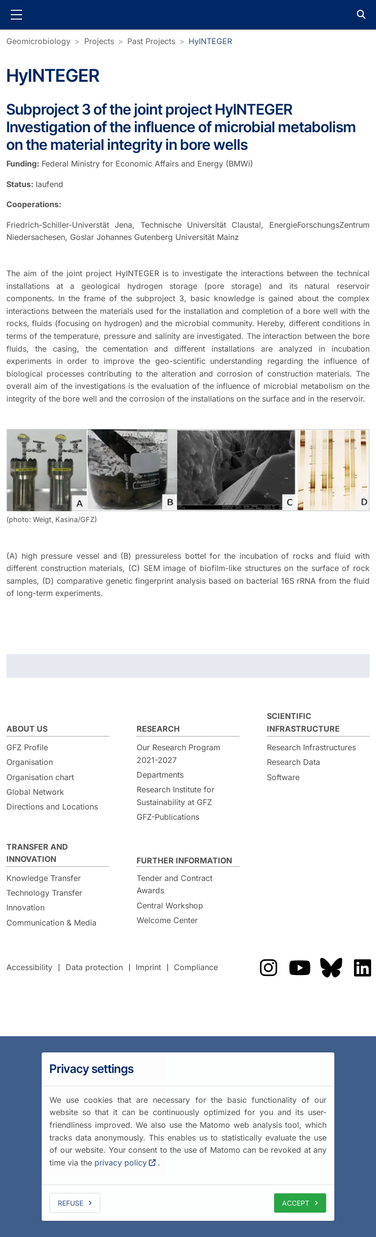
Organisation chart (40, 777)
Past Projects (151, 41)
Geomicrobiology (38, 41)
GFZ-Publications (168, 817)
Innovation (25, 907)
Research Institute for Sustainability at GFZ (175, 796)
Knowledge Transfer (43, 878)
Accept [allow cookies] (295, 1203)
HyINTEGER (210, 41)
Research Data (293, 762)
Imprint (148, 967)
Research (158, 729)
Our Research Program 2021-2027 (178, 753)
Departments (160, 775)
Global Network (35, 792)
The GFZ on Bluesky (331, 967)
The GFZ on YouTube (299, 967)
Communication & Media (51, 923)
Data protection (94, 967)
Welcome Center (167, 920)
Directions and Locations (52, 806)
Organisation (29, 762)
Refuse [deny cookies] (70, 1203)
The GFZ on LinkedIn (362, 967)
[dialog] (188, 1136)
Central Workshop (170, 905)
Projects (99, 41)
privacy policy (120, 1162)
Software (283, 777)
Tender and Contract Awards (174, 884)
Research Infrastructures (311, 747)
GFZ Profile (27, 747)
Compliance (196, 967)
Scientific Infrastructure (303, 722)
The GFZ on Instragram (268, 967)
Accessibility (29, 967)
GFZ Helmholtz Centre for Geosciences (188, 14)
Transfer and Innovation (37, 853)
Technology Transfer (44, 893)
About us (26, 729)
